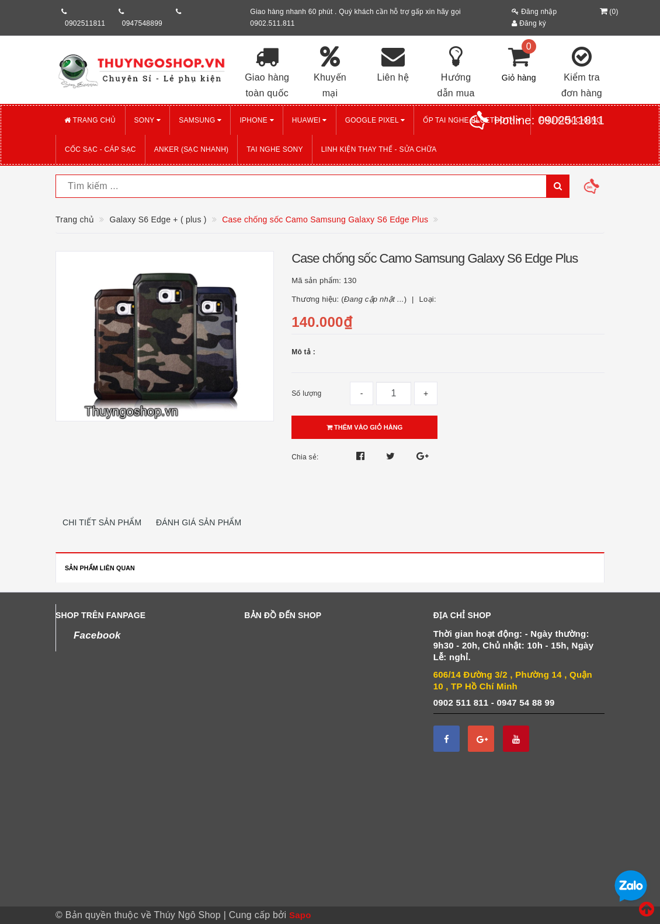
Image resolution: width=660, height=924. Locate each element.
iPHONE (256, 120)
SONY (147, 120)
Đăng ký (529, 23)
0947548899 (142, 23)
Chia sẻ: (304, 457)
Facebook (97, 635)
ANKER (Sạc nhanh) (191, 149)
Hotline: (549, 120)
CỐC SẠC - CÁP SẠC (100, 149)
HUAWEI (309, 120)
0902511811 (85, 23)
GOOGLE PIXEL (375, 120)
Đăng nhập (534, 12)
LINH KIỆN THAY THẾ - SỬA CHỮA (379, 149)
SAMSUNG (200, 120)
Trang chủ (90, 120)
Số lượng (306, 393)
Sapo (300, 915)
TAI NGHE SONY (274, 149)
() (608, 12)
